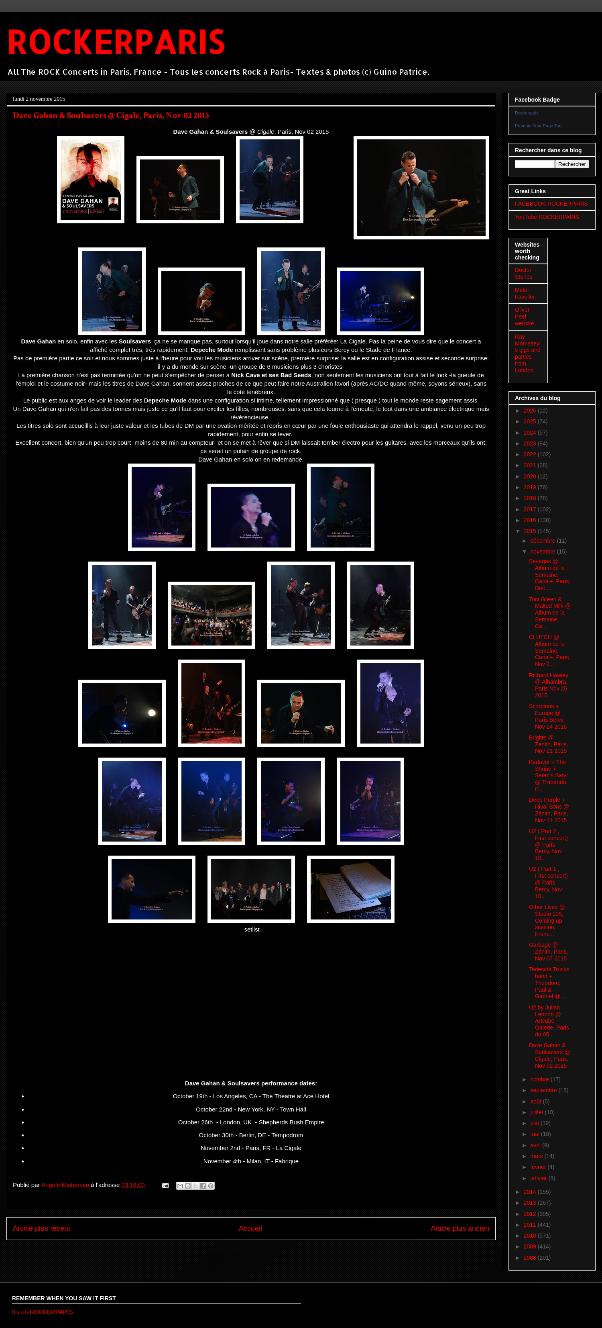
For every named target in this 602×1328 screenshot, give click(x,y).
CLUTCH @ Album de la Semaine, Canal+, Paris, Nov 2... (549, 650)
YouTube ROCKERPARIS (547, 217)
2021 (531, 465)
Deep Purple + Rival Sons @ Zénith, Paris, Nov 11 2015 (549, 810)
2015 (531, 531)
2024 (531, 432)
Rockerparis (527, 112)
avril (536, 1145)
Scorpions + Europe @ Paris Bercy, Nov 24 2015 (548, 716)
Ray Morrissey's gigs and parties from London (528, 353)
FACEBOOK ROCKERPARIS (551, 203)
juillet (537, 1112)
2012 (531, 1214)
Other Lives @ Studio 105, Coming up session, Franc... (547, 920)
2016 (531, 520)
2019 (531, 487)
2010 (531, 1235)
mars (537, 1156)
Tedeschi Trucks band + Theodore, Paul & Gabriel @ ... (549, 982)
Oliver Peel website (524, 316)
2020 (531, 476)
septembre (544, 1090)
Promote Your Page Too (538, 125)
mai (535, 1134)
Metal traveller (525, 293)
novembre (543, 551)
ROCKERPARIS (115, 41)
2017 (531, 509)
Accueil (250, 1228)
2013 (531, 1202)
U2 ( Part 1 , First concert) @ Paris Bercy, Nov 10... (548, 882)
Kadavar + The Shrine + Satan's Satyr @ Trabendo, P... (548, 775)
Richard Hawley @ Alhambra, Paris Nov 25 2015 (548, 685)
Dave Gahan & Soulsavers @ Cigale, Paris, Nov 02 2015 (549, 1055)
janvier (539, 1178)
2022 (531, 454)
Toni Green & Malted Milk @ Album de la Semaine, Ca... (550, 612)
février (538, 1167)
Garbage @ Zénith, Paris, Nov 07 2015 (548, 952)
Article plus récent (41, 1228)
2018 (531, 498)
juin (535, 1123)
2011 (531, 1225)
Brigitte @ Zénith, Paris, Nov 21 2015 (548, 744)
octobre (540, 1079)
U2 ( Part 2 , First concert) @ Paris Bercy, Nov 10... (548, 844)
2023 (531, 443)
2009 (531, 1246)
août (536, 1101)
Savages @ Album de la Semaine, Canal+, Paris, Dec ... (549, 574)
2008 (531, 1257)
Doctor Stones (524, 273)
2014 (531, 1192)
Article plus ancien (460, 1228)
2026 (531, 410)
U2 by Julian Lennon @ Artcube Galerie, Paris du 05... (549, 1021)
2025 (531, 421)
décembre (543, 540)
